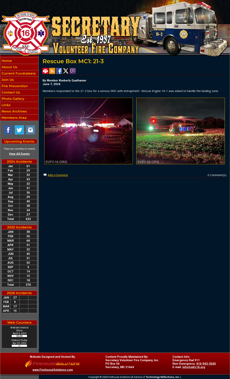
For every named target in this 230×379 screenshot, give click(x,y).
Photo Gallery (12, 99)
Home (6, 61)
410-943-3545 (206, 363)
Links (6, 105)
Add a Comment (58, 175)
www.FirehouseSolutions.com (53, 370)
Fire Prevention (14, 86)
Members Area (13, 118)
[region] (19, 89)
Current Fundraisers (18, 73)
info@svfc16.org (193, 367)
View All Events (19, 154)
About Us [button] (9, 67)
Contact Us (10, 92)
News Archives (14, 111)
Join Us (7, 80)
